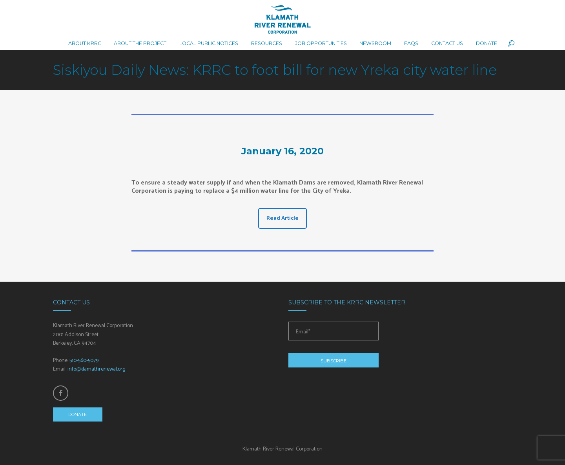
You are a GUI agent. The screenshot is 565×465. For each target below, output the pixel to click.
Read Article (282, 218)
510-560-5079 (83, 360)
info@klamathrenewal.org (96, 369)
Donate (77, 414)
